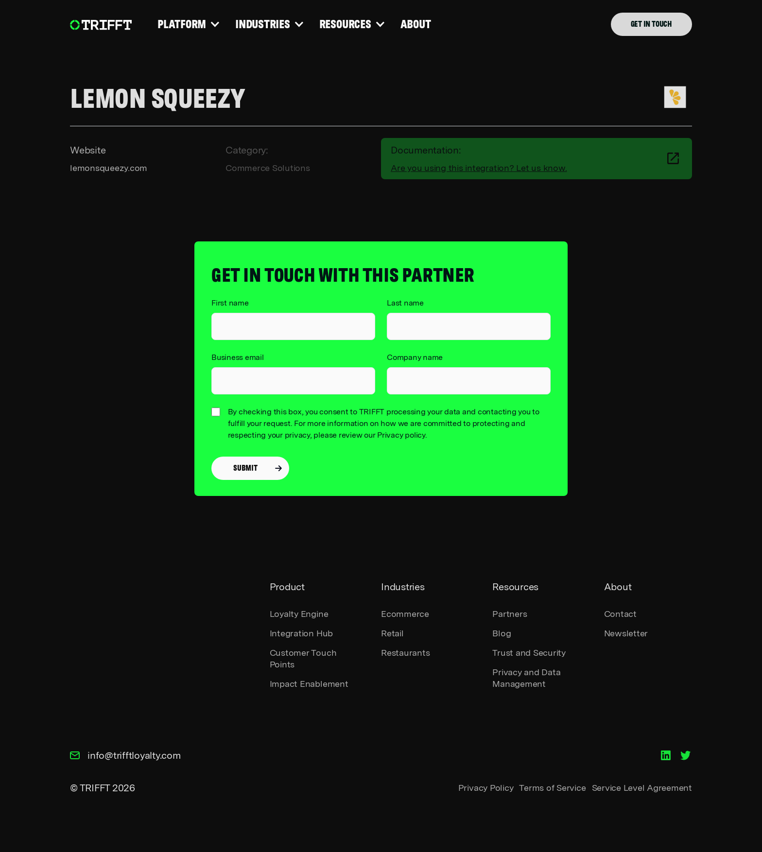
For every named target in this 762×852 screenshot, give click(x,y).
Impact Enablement (309, 684)
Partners (509, 614)
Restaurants (405, 653)
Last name (405, 302)
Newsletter (626, 633)
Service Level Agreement (642, 788)
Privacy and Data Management (526, 678)
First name (230, 302)
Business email (237, 357)
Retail (392, 633)
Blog (501, 633)
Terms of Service (552, 788)
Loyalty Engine (299, 614)
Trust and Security (529, 653)
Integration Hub (301, 633)
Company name (415, 357)
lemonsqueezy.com (108, 168)
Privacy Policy (486, 788)
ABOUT (416, 24)
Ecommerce (405, 614)
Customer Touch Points (303, 658)
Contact (620, 614)
